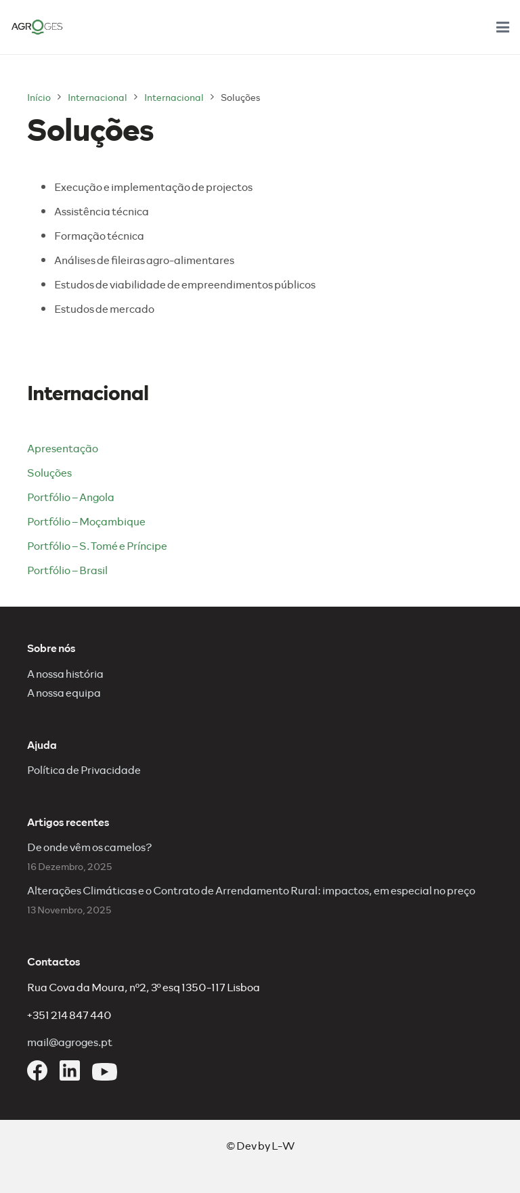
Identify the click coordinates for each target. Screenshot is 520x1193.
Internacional (97, 97)
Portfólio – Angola (70, 496)
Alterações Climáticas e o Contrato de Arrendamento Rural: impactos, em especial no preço (251, 890)
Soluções (49, 472)
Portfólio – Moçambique (86, 521)
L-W (283, 1145)
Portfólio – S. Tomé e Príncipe (97, 545)
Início (39, 97)
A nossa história (65, 673)
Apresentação (62, 448)
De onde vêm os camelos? (89, 846)
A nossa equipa (64, 692)
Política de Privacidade (84, 769)
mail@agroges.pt (69, 1041)
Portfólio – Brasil (67, 570)
